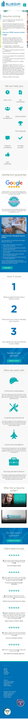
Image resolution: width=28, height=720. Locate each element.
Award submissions (8, 683)
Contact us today (14, 540)
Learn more (7, 267)
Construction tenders (9, 681)
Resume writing (7, 685)
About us (6, 680)
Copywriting (6, 684)
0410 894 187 (8, 695)
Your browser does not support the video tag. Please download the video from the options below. (14, 500)
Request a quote (14, 360)
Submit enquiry (7, 697)
